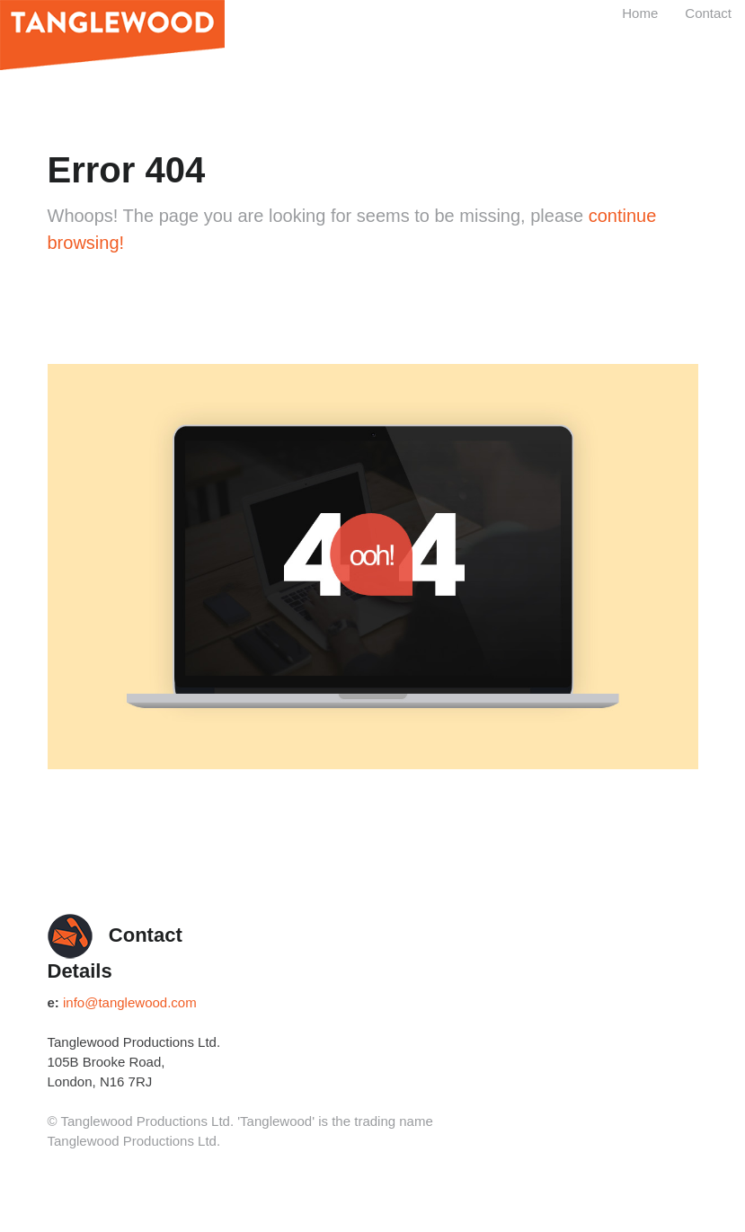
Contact (708, 13)
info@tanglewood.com (130, 1002)
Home (640, 13)
